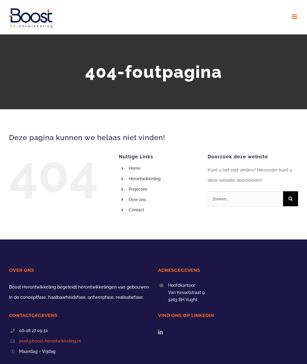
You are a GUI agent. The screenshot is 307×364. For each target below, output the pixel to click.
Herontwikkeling (145, 178)
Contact (136, 209)
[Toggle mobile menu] (295, 16)
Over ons (137, 199)
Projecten (138, 189)
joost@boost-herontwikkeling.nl (50, 341)
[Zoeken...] (245, 198)
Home (134, 168)
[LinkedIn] (160, 332)
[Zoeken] (290, 198)
